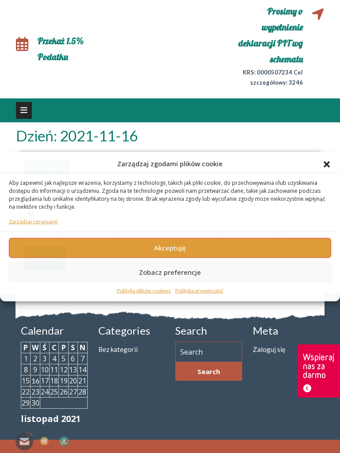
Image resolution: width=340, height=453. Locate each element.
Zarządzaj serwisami (33, 221)
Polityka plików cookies (144, 290)
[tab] (24, 110)
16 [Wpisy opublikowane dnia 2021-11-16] (35, 380)
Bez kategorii (118, 349)
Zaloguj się (269, 349)
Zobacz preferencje (170, 272)
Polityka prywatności (199, 290)
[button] (326, 163)
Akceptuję (170, 247)
